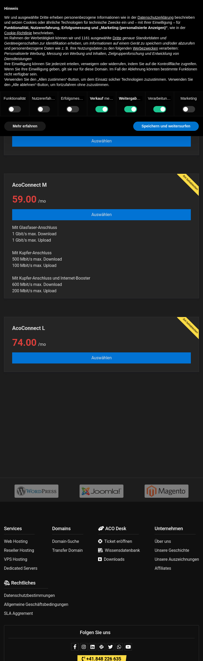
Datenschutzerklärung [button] (155, 542)
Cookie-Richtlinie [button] (18, 557)
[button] (8, 7)
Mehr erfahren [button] (25, 651)
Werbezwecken (145, 573)
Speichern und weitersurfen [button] (166, 651)
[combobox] (101, 81)
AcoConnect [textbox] (18, 80)
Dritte (117, 563)
